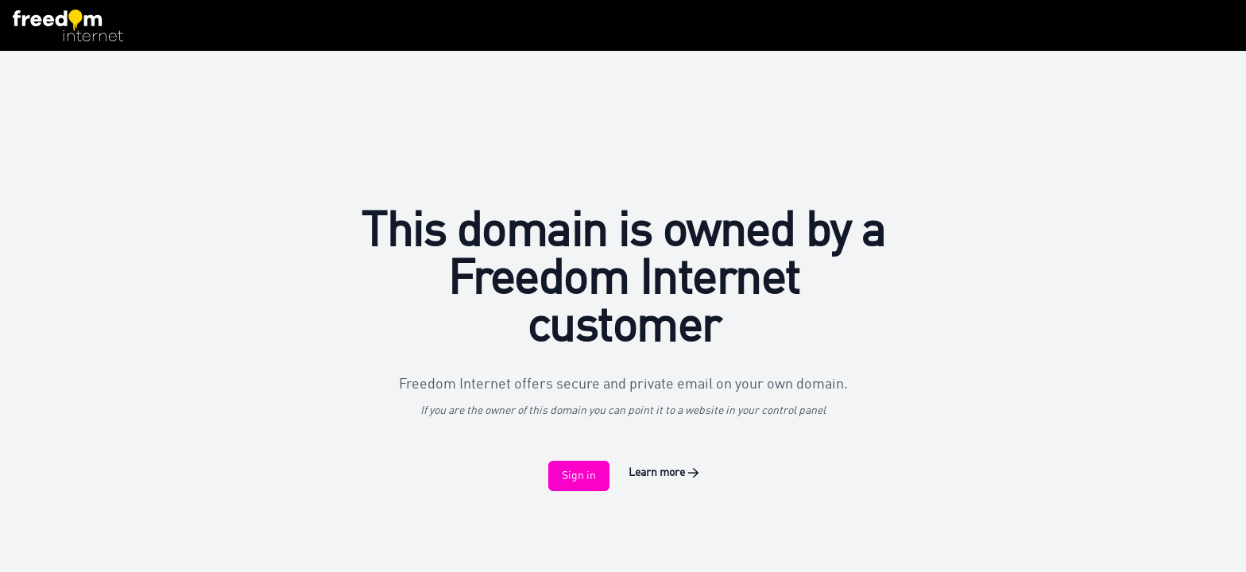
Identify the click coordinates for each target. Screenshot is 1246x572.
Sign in (579, 475)
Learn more (663, 472)
